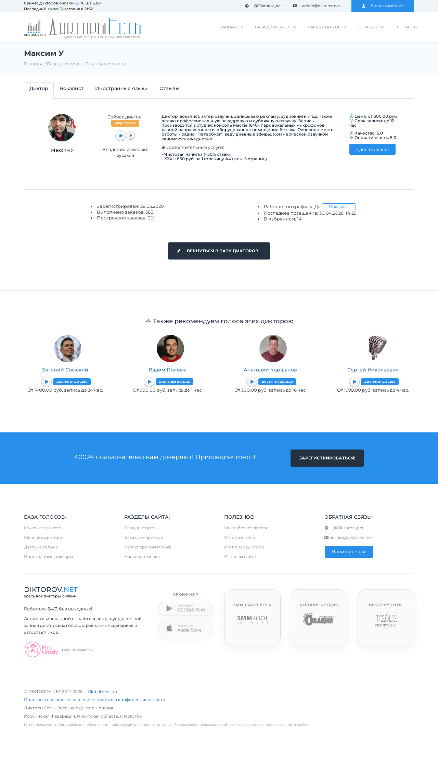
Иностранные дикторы (48, 556)
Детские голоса (41, 546)
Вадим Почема (167, 370)
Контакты (407, 27)
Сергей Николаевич (373, 370)
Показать (339, 206)
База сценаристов (143, 537)
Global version (102, 691)
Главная (227, 27)
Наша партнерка (142, 556)
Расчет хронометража (147, 546)
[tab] (39, 90)
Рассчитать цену (327, 27)
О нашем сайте (240, 556)
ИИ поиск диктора (244, 546)
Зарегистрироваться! (327, 457)
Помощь (367, 27)
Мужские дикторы (43, 527)
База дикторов (272, 27)
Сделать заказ (372, 149)
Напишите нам (349, 551)
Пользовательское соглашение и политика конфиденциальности (94, 699)
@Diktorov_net (263, 5)
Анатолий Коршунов (270, 370)
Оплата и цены (240, 537)
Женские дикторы (43, 537)
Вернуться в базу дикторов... (219, 250)
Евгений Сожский (65, 370)
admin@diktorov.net (316, 5)
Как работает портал (246, 527)
